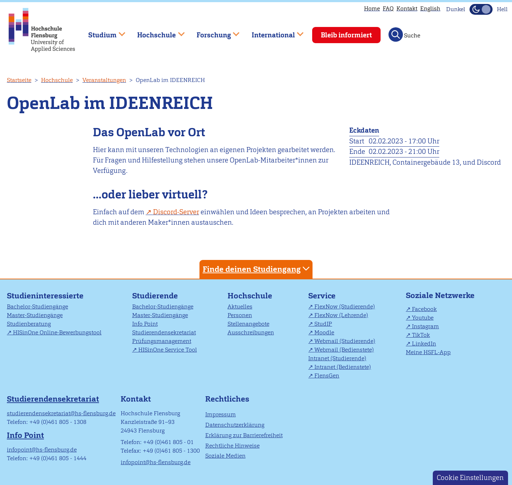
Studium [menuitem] (101, 31)
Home (372, 8)
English (430, 8)
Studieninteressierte (45, 295)
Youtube (423, 317)
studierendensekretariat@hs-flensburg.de (61, 413)
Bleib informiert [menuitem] (346, 35)
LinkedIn (424, 343)
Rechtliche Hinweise (232, 445)
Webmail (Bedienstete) (344, 349)
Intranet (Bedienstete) (342, 367)
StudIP (323, 324)
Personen (240, 315)
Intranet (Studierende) (337, 358)
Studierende (155, 295)
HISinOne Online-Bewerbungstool (57, 332)
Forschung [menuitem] (212, 31)
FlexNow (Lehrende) (341, 315)
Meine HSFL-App (428, 352)
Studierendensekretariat (164, 332)
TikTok (421, 335)
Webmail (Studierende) (344, 341)
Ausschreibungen (251, 332)
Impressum (220, 414)
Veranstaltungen (104, 80)
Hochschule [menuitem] (156, 31)
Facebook (424, 309)
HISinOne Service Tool (167, 349)
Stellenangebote (248, 324)
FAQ (388, 8)
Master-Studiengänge (35, 315)
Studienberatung (29, 324)
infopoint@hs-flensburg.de (42, 449)
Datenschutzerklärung (234, 425)
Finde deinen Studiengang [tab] (257, 268)
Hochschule (57, 80)
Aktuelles (240, 306)
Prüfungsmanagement (161, 341)
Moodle (324, 332)
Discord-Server (176, 211)
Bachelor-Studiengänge (37, 306)
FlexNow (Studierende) (344, 306)
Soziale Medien (225, 455)
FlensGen (326, 375)
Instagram (425, 326)
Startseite (19, 80)
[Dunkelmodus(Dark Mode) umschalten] (481, 9)
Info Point (145, 324)
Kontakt (406, 8)
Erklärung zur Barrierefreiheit (244, 435)
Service (322, 295)
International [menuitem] (272, 31)
